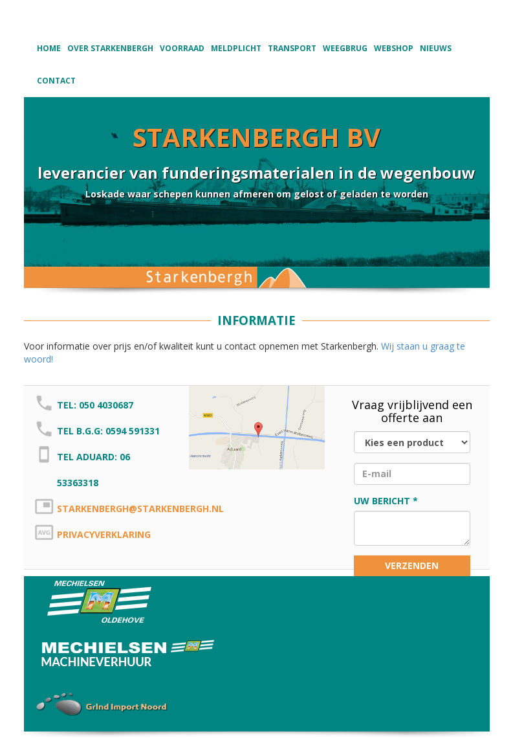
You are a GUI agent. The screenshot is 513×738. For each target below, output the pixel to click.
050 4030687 (106, 405)
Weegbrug (345, 48)
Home (49, 48)
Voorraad (182, 48)
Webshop (393, 48)
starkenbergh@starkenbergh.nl (140, 508)
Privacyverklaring (104, 534)
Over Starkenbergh (110, 48)
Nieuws (436, 48)
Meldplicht (236, 48)
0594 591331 (132, 431)
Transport (292, 48)
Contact (56, 80)
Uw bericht (382, 501)
